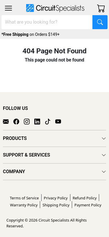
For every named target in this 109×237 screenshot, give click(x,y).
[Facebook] (18, 121)
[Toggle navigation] (8, 8)
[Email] (8, 121)
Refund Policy (85, 198)
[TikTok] (50, 121)
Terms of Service (24, 198)
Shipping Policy (55, 205)
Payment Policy (87, 205)
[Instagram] (29, 121)
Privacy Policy (56, 198)
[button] (8, 8)
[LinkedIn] (39, 121)
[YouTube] (60, 121)
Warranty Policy (23, 205)
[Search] (47, 22)
